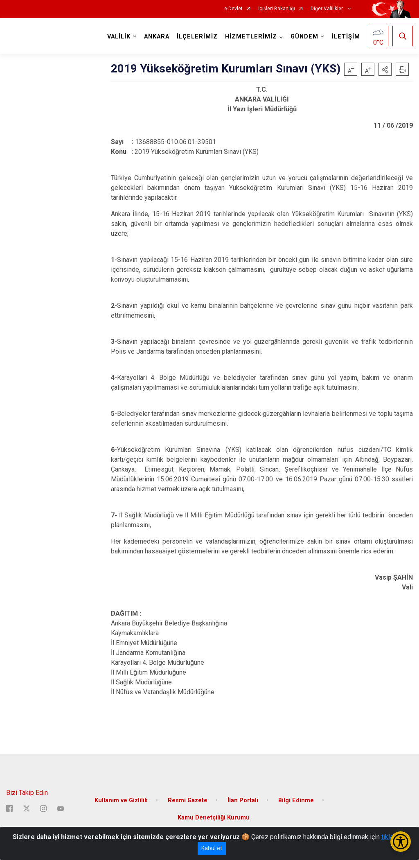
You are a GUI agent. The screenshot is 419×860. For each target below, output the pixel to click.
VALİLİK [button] (119, 36)
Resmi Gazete (187, 800)
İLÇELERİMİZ (197, 36)
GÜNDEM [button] (304, 36)
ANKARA (156, 36)
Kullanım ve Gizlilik (121, 800)
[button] (385, 69)
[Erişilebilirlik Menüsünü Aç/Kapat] (400, 841)
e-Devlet (233, 8)
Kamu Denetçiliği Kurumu (214, 817)
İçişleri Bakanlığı (276, 8)
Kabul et (211, 848)
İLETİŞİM (346, 36)
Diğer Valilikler (327, 8)
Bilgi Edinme (296, 800)
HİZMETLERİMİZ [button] (251, 36)
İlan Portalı (243, 800)
